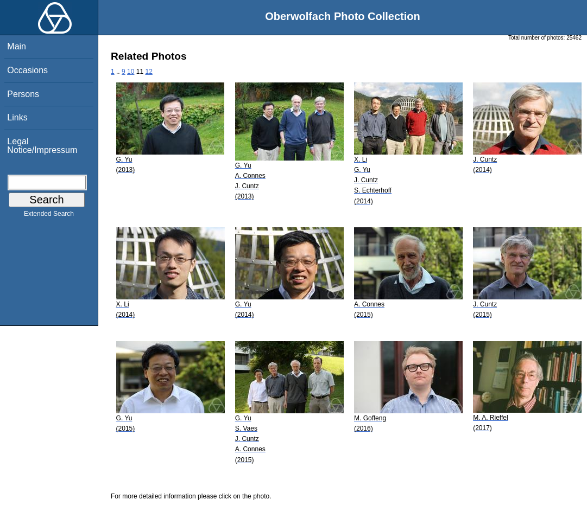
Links (17, 117)
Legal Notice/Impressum (42, 146)
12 (148, 71)
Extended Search (49, 216)
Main (16, 46)
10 (130, 71)
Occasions (27, 70)
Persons (23, 94)
